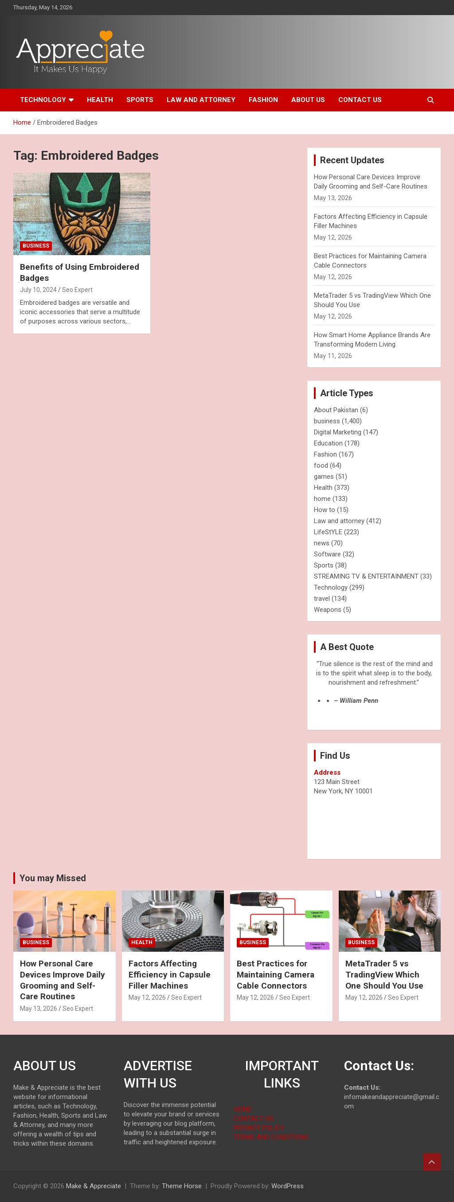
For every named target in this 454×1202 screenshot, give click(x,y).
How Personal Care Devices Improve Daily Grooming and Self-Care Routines (62, 979)
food (321, 465)
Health (100, 100)
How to (324, 510)
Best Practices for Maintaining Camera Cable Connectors (275, 974)
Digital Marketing (337, 432)
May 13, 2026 (38, 1008)
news (321, 543)
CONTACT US (253, 1119)
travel (322, 599)
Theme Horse (182, 1186)
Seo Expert (77, 289)
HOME (242, 1109)
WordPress (287, 1186)
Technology (43, 100)
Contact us (360, 100)
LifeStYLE (328, 532)
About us (308, 100)
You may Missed (53, 878)
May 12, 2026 (147, 997)
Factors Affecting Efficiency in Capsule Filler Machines (170, 974)
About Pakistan (336, 410)
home (322, 499)
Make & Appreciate (93, 1186)
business (36, 246)
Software (327, 554)
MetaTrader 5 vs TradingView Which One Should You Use (384, 974)
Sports (139, 100)
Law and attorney (201, 100)
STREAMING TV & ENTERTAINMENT (366, 576)
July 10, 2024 (38, 289)
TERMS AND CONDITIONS (271, 1137)
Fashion (263, 100)
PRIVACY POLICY (259, 1128)
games (324, 477)
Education (328, 443)
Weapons (327, 610)
